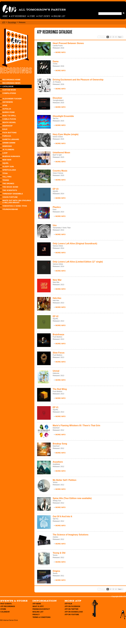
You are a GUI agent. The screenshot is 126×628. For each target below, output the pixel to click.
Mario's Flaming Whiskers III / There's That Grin (76, 425)
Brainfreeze (58, 334)
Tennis (5, 180)
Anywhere (7, 102)
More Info (60, 52)
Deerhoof (7, 126)
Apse (4, 105)
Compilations (9, 93)
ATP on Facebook (72, 606)
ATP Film (68, 604)
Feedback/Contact (41, 609)
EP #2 (55, 316)
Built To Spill (9, 116)
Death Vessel (9, 122)
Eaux (4, 129)
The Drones (8, 183)
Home (5, 16)
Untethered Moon (61, 152)
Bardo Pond (8, 112)
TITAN (5, 173)
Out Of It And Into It (62, 516)
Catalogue (8, 86)
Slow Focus (58, 353)
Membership (95, 608)
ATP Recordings (18, 16)
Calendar (4, 612)
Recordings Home (11, 80)
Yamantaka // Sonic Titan (14, 206)
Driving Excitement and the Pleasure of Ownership (78, 79)
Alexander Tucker (12, 99)
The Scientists (9, 190)
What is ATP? (38, 606)
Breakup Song (60, 444)
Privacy (36, 615)
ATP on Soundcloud (74, 612)
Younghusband (10, 209)
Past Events (44, 16)
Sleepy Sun (8, 167)
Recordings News (11, 83)
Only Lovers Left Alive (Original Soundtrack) (75, 243)
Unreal (56, 371)
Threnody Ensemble (12, 194)
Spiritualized (9, 170)
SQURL (5, 163)
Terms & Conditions (42, 617)
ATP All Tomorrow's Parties (34, 9)
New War (6, 160)
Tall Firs (6, 177)
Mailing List (59, 16)
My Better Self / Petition (64, 480)
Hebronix (7, 146)
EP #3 (55, 189)
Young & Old (59, 553)
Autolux (6, 109)
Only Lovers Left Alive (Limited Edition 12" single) (78, 262)
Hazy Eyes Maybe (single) (65, 134)
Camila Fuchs (9, 119)
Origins (56, 571)
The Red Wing (60, 389)
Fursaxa (6, 136)
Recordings (12, 22)
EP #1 (55, 407)
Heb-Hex (57, 298)
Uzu (55, 225)
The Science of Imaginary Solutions (70, 534)
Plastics (57, 207)
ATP (3, 22)
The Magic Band (10, 187)
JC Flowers (8, 150)
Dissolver (57, 98)
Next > (120, 37)
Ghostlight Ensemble (63, 116)
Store (32, 16)
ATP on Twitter (71, 609)
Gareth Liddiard (10, 139)
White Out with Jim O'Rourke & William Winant (16, 201)
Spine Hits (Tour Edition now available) (72, 498)
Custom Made (9, 90)
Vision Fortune (10, 197)
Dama (55, 61)
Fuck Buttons (9, 133)
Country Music (60, 171)
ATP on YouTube (72, 615)
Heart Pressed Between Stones (68, 43)
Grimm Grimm (8, 143)
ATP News (37, 604)
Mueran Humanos (11, 156)
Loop (4, 153)
